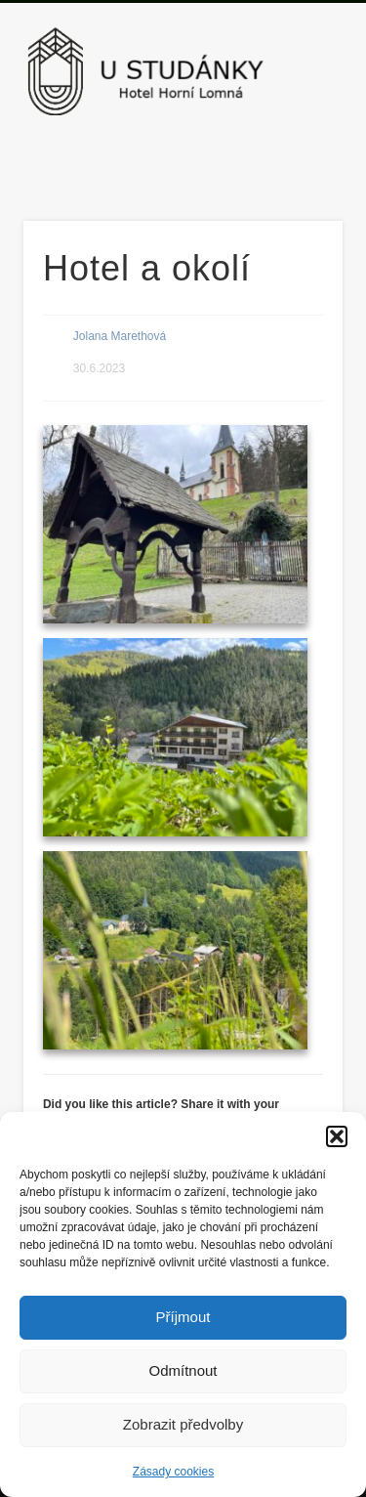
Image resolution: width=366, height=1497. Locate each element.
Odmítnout (182, 1370)
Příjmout (183, 1316)
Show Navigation (295, 175)
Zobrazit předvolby (183, 1424)
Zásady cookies (173, 1471)
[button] (336, 1136)
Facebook (180, 158)
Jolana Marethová (119, 336)
